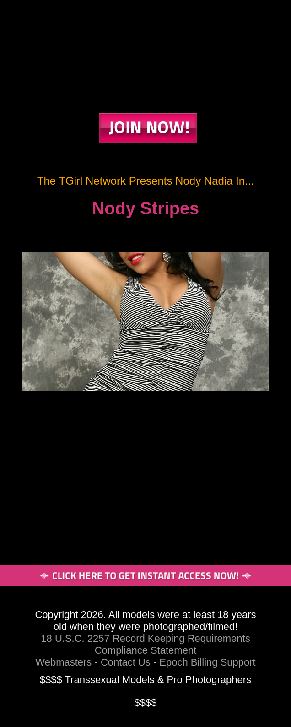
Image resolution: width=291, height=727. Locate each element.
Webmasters (63, 662)
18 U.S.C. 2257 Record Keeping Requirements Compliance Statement (145, 644)
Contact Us (126, 662)
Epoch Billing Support (207, 662)
